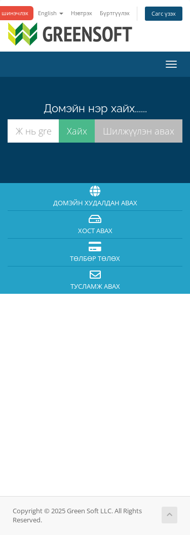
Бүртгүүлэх (115, 13)
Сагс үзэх (163, 13)
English (50, 13)
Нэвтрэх (81, 13)
